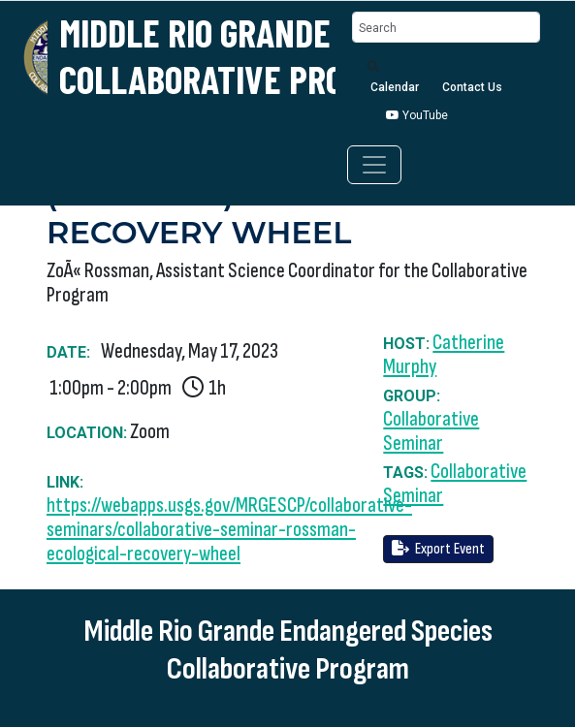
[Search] (446, 28)
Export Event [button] (438, 549)
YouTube (417, 115)
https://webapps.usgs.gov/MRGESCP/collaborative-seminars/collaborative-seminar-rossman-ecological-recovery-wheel (229, 529)
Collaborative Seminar (431, 431)
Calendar (394, 87)
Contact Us (472, 87)
